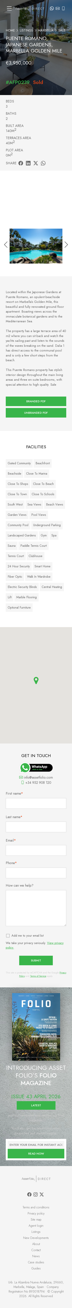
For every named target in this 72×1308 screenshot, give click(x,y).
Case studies (36, 1262)
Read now (36, 1154)
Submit (36, 960)
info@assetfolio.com (36, 777)
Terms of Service (38, 976)
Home (10, 30)
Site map (36, 1219)
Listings (26, 30)
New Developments (36, 1238)
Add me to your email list (27, 935)
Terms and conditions (36, 1207)
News (36, 1256)
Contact (36, 1250)
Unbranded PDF (36, 413)
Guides (36, 1268)
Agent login (36, 1225)
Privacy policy (36, 1213)
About (36, 1244)
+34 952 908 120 (36, 782)
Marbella (45, 30)
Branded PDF (36, 401)
